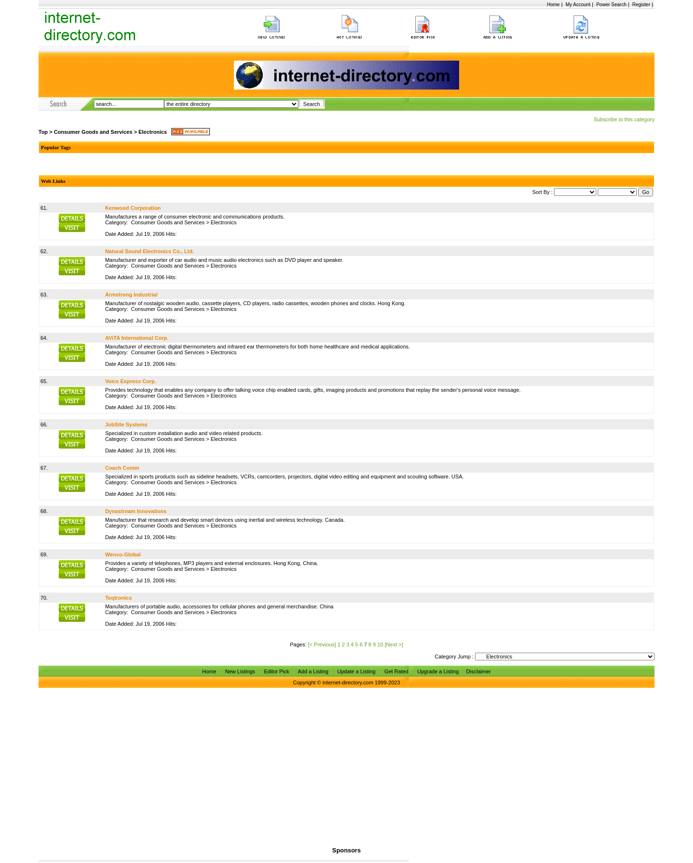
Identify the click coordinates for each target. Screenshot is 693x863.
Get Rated (397, 671)
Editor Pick (276, 671)
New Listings (240, 671)
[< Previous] (322, 644)
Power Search (611, 4)
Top (43, 132)
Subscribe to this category (623, 119)
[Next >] (394, 644)
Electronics (153, 132)
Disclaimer (478, 671)
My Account (577, 4)
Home (553, 4)
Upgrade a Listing (438, 671)
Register (641, 4)
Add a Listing (313, 671)
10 (380, 644)
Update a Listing (356, 671)
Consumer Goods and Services (93, 132)
